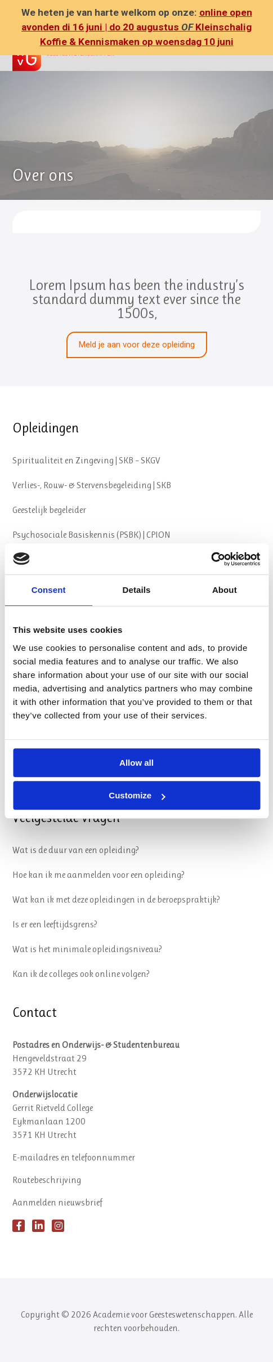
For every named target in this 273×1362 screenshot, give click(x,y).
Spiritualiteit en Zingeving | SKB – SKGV (86, 460)
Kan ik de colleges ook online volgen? (81, 973)
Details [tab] (137, 590)
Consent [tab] (49, 590)
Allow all (136, 762)
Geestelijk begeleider (49, 509)
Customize (137, 795)
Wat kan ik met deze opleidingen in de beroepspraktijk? (116, 899)
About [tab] (224, 590)
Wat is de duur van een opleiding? (75, 850)
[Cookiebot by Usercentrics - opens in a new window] (211, 559)
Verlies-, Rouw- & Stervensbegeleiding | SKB (91, 485)
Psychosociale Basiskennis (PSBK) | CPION (91, 534)
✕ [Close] (261, 28)
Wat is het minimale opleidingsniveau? (87, 949)
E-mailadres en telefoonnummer (73, 1157)
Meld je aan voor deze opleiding (137, 345)
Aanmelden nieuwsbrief (57, 1202)
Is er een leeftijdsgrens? (54, 924)
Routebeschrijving (46, 1180)
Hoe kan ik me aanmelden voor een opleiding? (98, 874)
